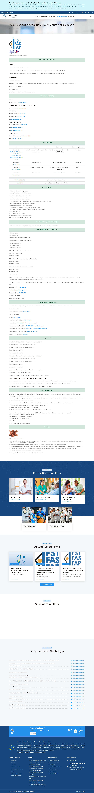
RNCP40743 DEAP (16, 169)
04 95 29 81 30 (21, 116)
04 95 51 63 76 (26, 311)
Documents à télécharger (56, 766)
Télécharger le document (78, 660)
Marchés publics (53, 769)
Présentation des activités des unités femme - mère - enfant (36, 781)
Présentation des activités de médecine (36, 773)
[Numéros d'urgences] (92, 12)
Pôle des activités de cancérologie (38, 760)
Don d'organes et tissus (16, 773)
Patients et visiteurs (43, 16)
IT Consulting (82, 791)
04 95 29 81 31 (23, 124)
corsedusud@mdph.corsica (40, 328)
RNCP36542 (20, 183)
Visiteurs (12, 771)
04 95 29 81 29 (21, 113)
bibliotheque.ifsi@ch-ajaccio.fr (18, 290)
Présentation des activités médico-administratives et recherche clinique (37, 785)
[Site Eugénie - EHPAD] (85, 12)
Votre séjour (13, 762)
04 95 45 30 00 (20, 323)
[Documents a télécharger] (79, 12)
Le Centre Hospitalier (62, 16)
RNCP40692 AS (16, 164)
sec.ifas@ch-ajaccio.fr (16, 127)
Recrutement (53, 771)
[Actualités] (82, 12)
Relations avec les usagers (17, 769)
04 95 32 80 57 (25, 334)
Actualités (72, 16)
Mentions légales (53, 773)
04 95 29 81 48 (22, 108)
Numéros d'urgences (54, 762)
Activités (53, 16)
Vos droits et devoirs (15, 766)
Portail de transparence (16, 775)
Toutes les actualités (47, 584)
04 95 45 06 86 (17, 317)
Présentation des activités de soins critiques (37, 777)
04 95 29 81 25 (22, 102)
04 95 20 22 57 (29, 325)
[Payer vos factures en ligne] (72, 12)
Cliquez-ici (33, 733)
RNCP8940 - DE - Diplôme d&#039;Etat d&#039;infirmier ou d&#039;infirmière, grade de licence (16, 155)
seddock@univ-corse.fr (32, 331)
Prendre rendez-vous (54, 760)
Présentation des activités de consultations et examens (36, 769)
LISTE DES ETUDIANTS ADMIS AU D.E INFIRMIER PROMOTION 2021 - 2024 (73, 570)
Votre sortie (13, 764)
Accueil (36, 16)
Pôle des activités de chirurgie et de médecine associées (37, 763)
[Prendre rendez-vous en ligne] (76, 12)
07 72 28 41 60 (22, 292)
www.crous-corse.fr (32, 323)
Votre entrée (13, 760)
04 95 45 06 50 (27, 320)
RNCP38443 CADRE (20, 180)
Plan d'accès (52, 764)
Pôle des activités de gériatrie (36, 766)
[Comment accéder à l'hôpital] (69, 12)
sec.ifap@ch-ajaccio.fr (16, 130)
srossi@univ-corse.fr (39, 325)
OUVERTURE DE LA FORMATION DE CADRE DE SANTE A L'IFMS (19, 570)
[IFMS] (89, 12)
